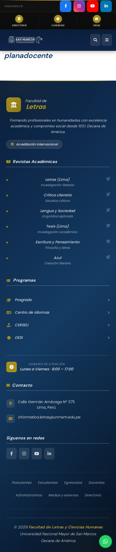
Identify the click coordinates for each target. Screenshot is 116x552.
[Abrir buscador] (95, 40)
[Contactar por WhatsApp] (105, 541)
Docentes (96, 482)
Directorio (93, 495)
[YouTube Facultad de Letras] (36, 453)
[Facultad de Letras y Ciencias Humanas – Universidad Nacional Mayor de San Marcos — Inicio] (25, 40)
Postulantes (21, 482)
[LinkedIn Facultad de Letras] (49, 453)
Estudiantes (48, 482)
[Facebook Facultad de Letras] (11, 453)
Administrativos (28, 495)
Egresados (73, 482)
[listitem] (65, 6)
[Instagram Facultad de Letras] (24, 453)
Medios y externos (63, 495)
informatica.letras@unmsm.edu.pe (49, 417)
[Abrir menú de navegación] (107, 40)
